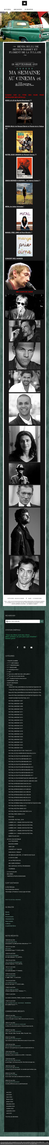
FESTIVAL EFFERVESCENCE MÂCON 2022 (20, 800)
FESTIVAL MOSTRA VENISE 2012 (17, 805)
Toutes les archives (11, 1116)
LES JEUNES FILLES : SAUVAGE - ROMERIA (18, 1003)
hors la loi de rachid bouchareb (17, 601)
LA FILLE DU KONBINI (11, 955)
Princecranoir (8, 1067)
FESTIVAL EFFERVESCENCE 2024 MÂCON (20, 792)
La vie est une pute (12, 871)
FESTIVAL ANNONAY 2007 (16, 700)
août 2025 (9, 1113)
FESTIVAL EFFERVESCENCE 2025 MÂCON (20, 794)
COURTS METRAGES (12, 682)
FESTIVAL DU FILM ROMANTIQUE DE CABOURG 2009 (23, 781)
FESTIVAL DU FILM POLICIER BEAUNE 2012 (20, 756)
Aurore (7, 1017)
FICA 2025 (11, 816)
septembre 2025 (10, 1110)
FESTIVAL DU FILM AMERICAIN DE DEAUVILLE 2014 (22, 753)
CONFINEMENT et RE (12, 680)
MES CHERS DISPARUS (14, 863)
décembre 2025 (10, 1104)
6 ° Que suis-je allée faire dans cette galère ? (18, 674)
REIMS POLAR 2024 (14, 836)
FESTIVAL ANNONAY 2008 (16, 703)
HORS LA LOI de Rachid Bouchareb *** (18, 100)
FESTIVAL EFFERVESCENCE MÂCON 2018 (20, 797)
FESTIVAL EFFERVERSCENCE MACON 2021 (20, 783)
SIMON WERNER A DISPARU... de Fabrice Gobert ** (22, 180)
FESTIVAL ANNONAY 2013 (16, 717)
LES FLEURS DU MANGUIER (13, 962)
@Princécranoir (9, 1060)
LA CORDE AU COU (11, 982)
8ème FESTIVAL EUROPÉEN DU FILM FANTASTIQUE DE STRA (25, 692)
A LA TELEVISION (13, 841)
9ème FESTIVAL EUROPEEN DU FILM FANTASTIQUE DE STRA (25, 695)
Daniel (7, 1074)
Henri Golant (9, 921)
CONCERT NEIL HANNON (14, 258)
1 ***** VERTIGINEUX (13, 663)
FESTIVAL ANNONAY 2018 (16, 731)
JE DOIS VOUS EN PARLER (14, 839)
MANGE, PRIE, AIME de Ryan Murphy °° (18, 232)
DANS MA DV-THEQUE (15, 852)
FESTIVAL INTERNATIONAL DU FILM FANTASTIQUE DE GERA (25, 803)
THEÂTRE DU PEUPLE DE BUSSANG (16, 876)
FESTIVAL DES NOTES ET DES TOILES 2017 (20, 750)
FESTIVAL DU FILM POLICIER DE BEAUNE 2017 (21, 775)
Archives (18, 9)
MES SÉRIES (10, 874)
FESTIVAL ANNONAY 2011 (16, 711)
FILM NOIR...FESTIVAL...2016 (16, 819)
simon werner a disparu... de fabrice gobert (25, 603)
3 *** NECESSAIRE (12, 667)
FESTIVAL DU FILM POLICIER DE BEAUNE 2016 (21, 772)
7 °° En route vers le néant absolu (15, 676)
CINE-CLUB (11, 846)
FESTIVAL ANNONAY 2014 (16, 720)
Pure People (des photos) (12, 889)
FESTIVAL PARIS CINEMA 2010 (17, 814)
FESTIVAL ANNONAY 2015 (16, 722)
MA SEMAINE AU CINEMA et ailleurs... (24, 78)
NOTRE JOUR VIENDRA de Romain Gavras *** (21, 154)
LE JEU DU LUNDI (13, 857)
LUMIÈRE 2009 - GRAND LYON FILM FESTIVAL (21, 827)
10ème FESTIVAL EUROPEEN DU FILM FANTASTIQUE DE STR (25, 687)
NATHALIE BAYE (10, 975)
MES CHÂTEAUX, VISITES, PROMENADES (19, 866)
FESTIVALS (10, 685)
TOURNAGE (12, 868)
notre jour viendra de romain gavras (31, 602)
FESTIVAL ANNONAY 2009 (16, 706)
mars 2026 (9, 1097)
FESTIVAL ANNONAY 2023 (16, 742)
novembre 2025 (10, 1106)
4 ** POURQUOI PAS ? (13, 669)
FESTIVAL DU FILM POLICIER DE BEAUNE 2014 (21, 767)
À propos (29, 9)
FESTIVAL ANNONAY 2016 (16, 725)
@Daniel (7, 1045)
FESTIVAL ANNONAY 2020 (16, 736)
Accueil (7, 9)
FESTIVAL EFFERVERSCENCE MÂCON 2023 (20, 786)
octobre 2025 (10, 1108)
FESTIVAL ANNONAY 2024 (16, 745)
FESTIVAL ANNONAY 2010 (16, 709)
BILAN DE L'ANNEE (19, 598)
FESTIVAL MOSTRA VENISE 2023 (17, 808)
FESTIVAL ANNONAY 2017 (16, 728)
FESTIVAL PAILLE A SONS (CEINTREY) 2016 (20, 811)
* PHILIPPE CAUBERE (12, 660)
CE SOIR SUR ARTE (11, 942)
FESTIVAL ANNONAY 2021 (16, 739)
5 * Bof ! (9, 671)
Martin (7, 1031)
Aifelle (7, 1038)
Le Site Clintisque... (10, 887)
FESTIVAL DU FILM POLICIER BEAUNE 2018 (20, 761)
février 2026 (9, 1099)
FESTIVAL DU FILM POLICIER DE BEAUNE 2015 (21, 769)
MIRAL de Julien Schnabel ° (14, 206)
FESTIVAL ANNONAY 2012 (16, 714)
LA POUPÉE (9, 969)
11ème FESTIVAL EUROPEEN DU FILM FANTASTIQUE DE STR (25, 689)
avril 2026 (9, 1094)
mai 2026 (8, 1092)
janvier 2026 (9, 1101)
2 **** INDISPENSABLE (13, 665)
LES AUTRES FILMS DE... (15, 860)
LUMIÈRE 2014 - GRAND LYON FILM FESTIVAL (21, 833)
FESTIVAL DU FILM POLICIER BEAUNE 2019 (20, 764)
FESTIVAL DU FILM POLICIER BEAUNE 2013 (20, 758)
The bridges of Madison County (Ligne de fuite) (17, 891)
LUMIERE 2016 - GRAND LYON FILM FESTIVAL (21, 825)
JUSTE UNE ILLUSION (11, 989)
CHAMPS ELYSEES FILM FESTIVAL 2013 (19, 698)
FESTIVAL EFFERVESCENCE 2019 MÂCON (20, 789)
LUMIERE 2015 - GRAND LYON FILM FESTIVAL (21, 822)
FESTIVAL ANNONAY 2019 (16, 734)
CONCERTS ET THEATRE (15, 849)
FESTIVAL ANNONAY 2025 (16, 747)
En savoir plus (33, 1143)
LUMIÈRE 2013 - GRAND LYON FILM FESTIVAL (21, 830)
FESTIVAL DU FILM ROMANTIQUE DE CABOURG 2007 (23, 778)
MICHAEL (8, 948)
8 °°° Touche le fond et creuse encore (17, 678)
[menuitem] (7, 9)
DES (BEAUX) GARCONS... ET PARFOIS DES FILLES (22, 855)
